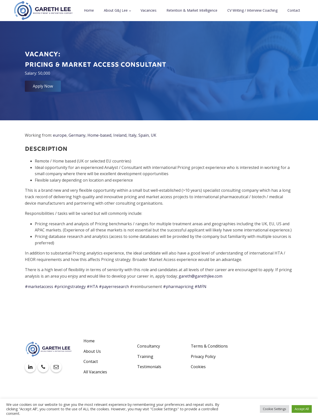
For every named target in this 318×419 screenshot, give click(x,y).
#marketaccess (39, 286)
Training (145, 356)
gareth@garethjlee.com (200, 276)
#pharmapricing (178, 286)
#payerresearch (114, 286)
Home (89, 10)
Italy (132, 135)
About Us (92, 351)
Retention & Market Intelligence (191, 10)
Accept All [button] (302, 409)
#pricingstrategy (70, 286)
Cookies (198, 366)
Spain (143, 135)
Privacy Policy (203, 356)
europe (60, 135)
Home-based (99, 135)
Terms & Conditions (209, 346)
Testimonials (149, 366)
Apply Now (43, 86)
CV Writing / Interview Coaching (252, 10)
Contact (293, 10)
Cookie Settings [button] (274, 409)
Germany (77, 135)
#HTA (92, 286)
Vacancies (149, 10)
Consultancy (148, 346)
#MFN (200, 286)
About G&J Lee (116, 10)
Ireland (119, 135)
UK (153, 135)
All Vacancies (95, 372)
